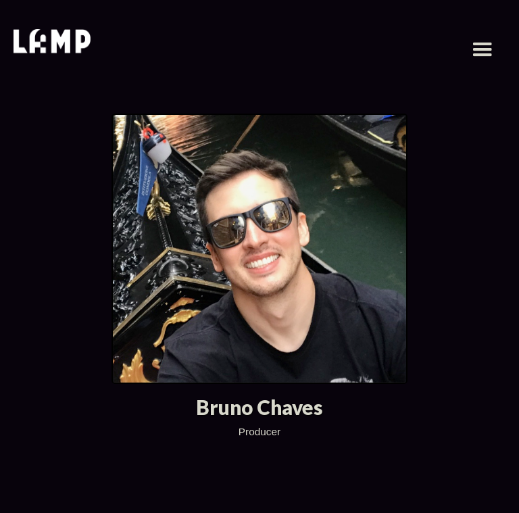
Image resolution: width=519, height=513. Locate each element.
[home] (52, 43)
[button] (482, 50)
